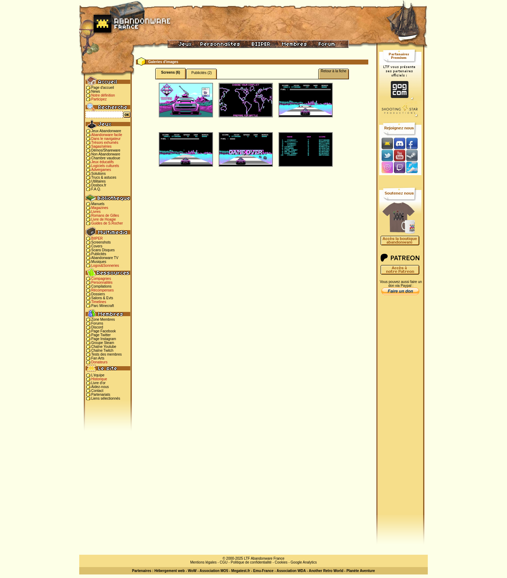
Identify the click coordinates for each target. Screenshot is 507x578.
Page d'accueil (102, 88)
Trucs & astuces (103, 177)
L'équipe (98, 375)
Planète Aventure (360, 571)
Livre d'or (98, 383)
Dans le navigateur (105, 139)
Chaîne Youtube (103, 347)
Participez (99, 99)
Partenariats (100, 394)
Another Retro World (326, 571)
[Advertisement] (400, 409)
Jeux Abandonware (106, 131)
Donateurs (99, 362)
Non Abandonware (105, 154)
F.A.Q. (96, 189)
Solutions (98, 174)
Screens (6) (170, 72)
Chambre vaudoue (105, 158)
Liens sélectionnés (105, 398)
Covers (96, 246)
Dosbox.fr (98, 185)
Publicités (98, 254)
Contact (97, 391)
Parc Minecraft (102, 306)
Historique (99, 379)
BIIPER (97, 238)
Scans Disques (103, 250)
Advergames (101, 170)
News (95, 91)
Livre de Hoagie (103, 219)
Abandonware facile (106, 135)
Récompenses (102, 290)
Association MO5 (214, 571)
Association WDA (291, 571)
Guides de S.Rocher (107, 223)
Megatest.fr (240, 571)
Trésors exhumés (104, 142)
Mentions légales (203, 562)
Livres (96, 212)
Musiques (98, 262)
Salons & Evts (102, 298)
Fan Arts (97, 358)
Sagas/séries (101, 146)
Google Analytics (303, 562)
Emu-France (263, 571)
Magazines (99, 208)
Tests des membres (106, 354)
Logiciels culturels (105, 166)
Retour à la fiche (333, 71)
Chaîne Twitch (102, 350)
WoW (192, 571)
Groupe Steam (102, 343)
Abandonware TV (104, 258)
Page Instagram (103, 339)
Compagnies (101, 279)
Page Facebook (103, 331)
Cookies (281, 562)
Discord (97, 327)
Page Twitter (101, 335)
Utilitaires (98, 181)
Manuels (98, 204)
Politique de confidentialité (251, 562)
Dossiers (98, 294)
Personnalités (102, 282)
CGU (223, 562)
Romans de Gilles (105, 215)
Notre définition (103, 95)
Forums (97, 323)
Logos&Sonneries (105, 266)
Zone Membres (103, 319)
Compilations (101, 286)
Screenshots (101, 242)
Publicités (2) (202, 73)
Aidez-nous (100, 387)
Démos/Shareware (105, 150)
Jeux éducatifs (102, 162)
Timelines (98, 302)
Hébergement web (169, 571)
